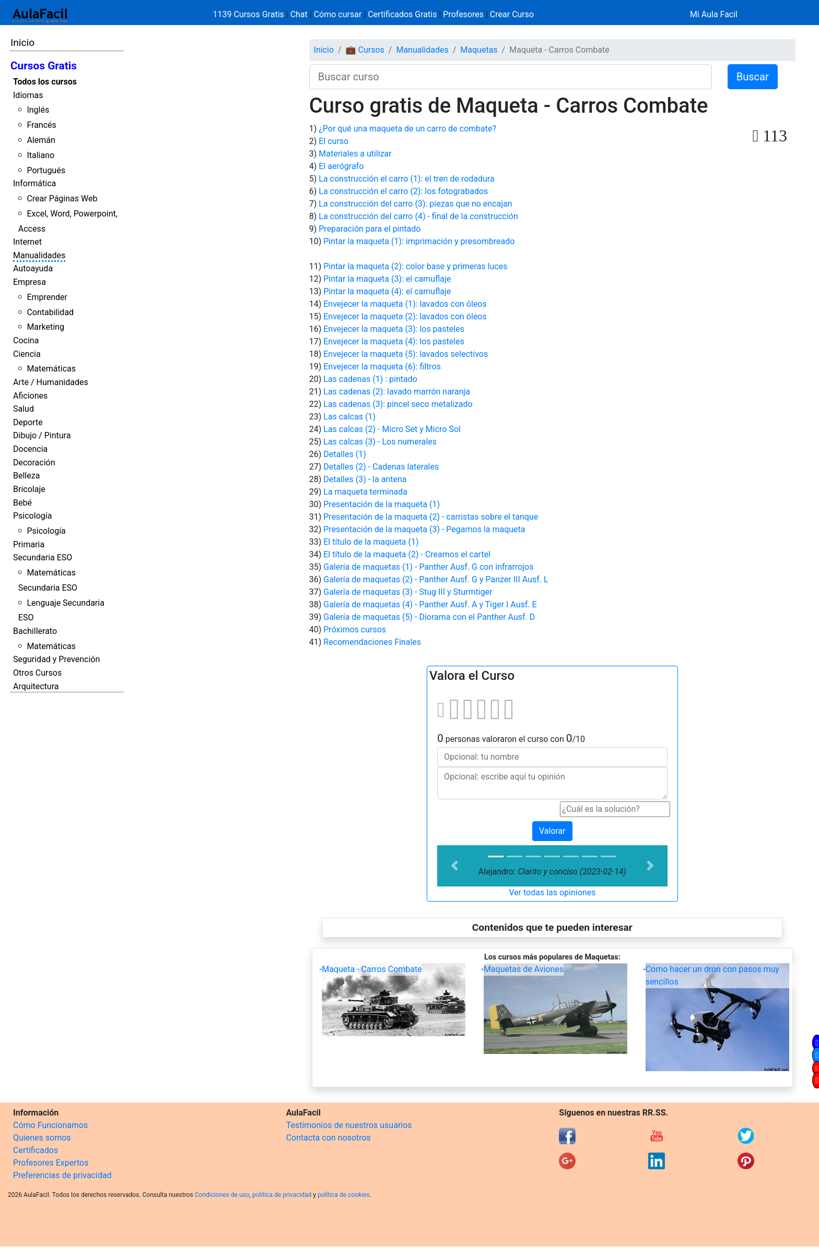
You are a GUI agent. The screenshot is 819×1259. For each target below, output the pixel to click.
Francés (41, 125)
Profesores (463, 14)
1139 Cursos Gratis (249, 14)
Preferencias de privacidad (62, 1175)
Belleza (26, 476)
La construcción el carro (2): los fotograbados (403, 191)
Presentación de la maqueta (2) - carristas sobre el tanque (430, 517)
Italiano (40, 155)
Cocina (26, 340)
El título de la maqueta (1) (370, 542)
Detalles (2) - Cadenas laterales (381, 467)
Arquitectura (35, 686)
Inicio (22, 43)
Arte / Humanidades (50, 382)
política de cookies (344, 1194)
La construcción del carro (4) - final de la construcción (418, 216)
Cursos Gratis (43, 65)
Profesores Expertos (50, 1163)
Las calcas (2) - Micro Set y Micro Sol (392, 429)
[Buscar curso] (510, 76)
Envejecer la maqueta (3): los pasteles (393, 329)
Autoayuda (33, 268)
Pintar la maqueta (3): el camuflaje (387, 279)
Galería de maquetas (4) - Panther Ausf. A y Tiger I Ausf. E (429, 604)
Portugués (46, 170)
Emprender (47, 297)
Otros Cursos (37, 673)
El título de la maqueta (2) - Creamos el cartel (406, 554)
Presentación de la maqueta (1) (381, 504)
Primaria (28, 544)
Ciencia (27, 354)
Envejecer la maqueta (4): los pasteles (393, 341)
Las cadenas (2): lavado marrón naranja (396, 392)
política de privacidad (281, 1194)
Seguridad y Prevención (56, 659)
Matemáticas (51, 369)
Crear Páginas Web (62, 198)
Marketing (45, 327)
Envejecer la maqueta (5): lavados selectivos (405, 354)
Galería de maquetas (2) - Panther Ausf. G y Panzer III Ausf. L (435, 579)
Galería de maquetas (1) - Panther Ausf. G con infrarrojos (428, 567)
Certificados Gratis (402, 14)
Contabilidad (50, 312)
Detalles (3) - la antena (364, 479)
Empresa (29, 282)
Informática (34, 183)
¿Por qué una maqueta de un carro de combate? (407, 129)
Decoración (34, 462)
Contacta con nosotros (328, 1138)
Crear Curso (512, 14)
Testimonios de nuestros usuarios (349, 1125)
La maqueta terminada (365, 492)
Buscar (752, 76)
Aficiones (30, 396)
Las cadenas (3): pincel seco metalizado (397, 404)
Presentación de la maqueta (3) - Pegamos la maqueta (424, 529)
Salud (23, 409)
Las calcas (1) (349, 417)
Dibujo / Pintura (42, 435)
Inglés (38, 110)
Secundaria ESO (42, 557)
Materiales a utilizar (355, 154)
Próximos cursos (354, 629)
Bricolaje (29, 489)
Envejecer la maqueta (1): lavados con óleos (404, 304)
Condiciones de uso (222, 1194)
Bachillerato (35, 631)
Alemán (41, 140)
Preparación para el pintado (369, 229)
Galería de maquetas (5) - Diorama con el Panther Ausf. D (429, 617)
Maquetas (478, 50)
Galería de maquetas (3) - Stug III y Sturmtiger (407, 592)
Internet (27, 242)
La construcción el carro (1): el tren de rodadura (406, 179)
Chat (299, 14)
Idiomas (28, 95)
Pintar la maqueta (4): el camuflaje (387, 291)
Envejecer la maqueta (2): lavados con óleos (404, 316)
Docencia (30, 449)
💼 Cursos (365, 50)
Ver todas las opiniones (552, 892)
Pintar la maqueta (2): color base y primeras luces (415, 266)
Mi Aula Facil (714, 14)
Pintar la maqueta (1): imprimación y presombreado (418, 241)
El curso (333, 141)
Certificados (35, 1150)
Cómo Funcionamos (50, 1125)
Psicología (32, 516)
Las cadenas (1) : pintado (370, 379)
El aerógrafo (341, 166)
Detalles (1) (344, 454)
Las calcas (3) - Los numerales (380, 442)
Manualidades (39, 255)
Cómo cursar (338, 14)
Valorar (552, 831)
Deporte (28, 422)
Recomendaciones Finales (372, 642)
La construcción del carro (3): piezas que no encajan (415, 204)
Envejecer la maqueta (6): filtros (382, 366)
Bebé (22, 503)
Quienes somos (42, 1138)
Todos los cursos (45, 82)
